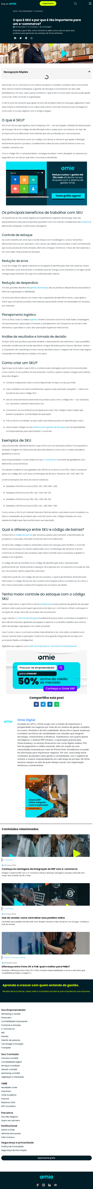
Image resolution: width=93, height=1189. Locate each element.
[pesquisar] (75, 3)
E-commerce (38, 11)
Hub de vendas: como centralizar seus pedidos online (33, 917)
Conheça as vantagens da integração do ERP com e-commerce (40, 869)
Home (15, 11)
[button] (15, 38)
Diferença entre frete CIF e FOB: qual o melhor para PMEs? (36, 966)
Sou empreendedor (25, 11)
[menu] (90, 3)
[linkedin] (49, 1184)
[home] (8, 3)
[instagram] (43, 1184)
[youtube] (55, 1184)
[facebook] (37, 1184)
